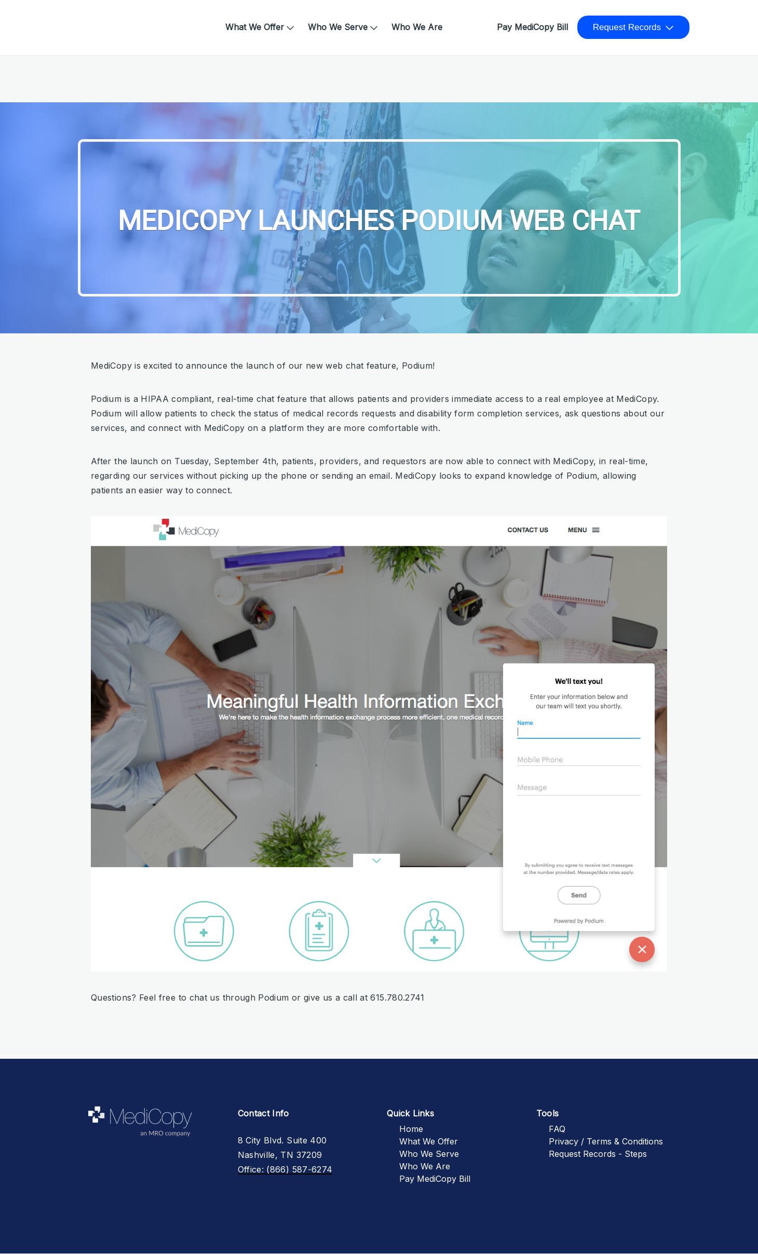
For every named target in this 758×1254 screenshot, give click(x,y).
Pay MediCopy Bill (532, 27)
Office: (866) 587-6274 (285, 1169)
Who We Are (416, 27)
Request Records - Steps (598, 1154)
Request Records (627, 27)
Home (88, 22)
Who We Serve (338, 27)
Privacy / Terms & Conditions (606, 1141)
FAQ (557, 1129)
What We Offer (254, 27)
